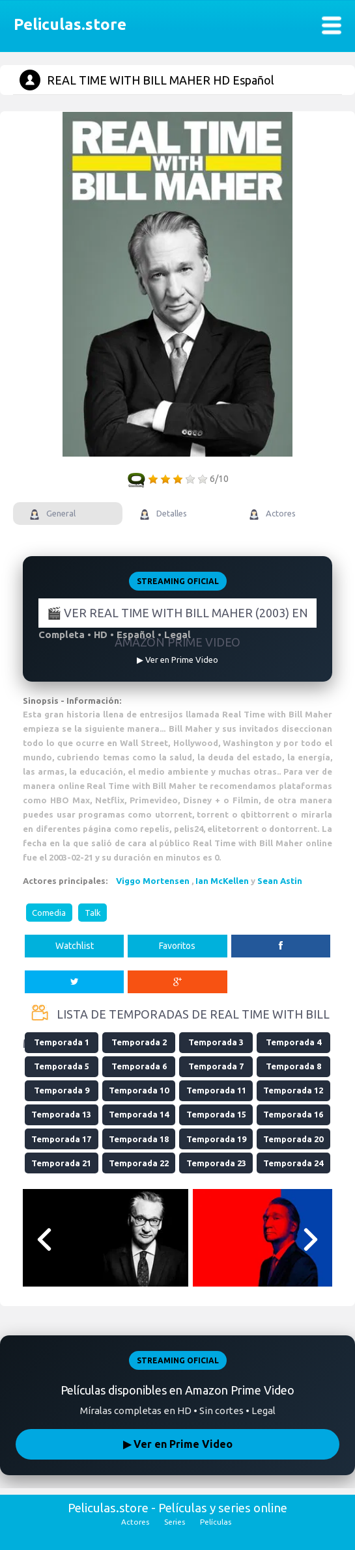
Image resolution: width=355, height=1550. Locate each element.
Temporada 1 (61, 1042)
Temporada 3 (216, 1042)
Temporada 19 (216, 1138)
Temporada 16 (293, 1114)
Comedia (49, 912)
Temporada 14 (139, 1114)
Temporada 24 (293, 1163)
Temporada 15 (216, 1114)
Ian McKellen (222, 880)
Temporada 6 (139, 1066)
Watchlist (74, 946)
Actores (135, 1521)
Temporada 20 (293, 1138)
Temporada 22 (139, 1163)
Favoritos (177, 946)
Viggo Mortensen (153, 880)
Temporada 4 (293, 1042)
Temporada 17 (61, 1138)
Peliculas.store (66, 24)
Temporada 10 (139, 1090)
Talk (93, 912)
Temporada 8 (293, 1066)
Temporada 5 (61, 1066)
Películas (215, 1521)
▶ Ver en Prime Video (178, 1444)
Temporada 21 (61, 1163)
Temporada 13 (61, 1114)
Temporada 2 (139, 1042)
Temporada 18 (139, 1138)
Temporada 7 (216, 1066)
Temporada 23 (216, 1163)
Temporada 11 (216, 1090)
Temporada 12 (293, 1090)
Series (174, 1521)
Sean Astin (279, 880)
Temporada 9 (61, 1090)
